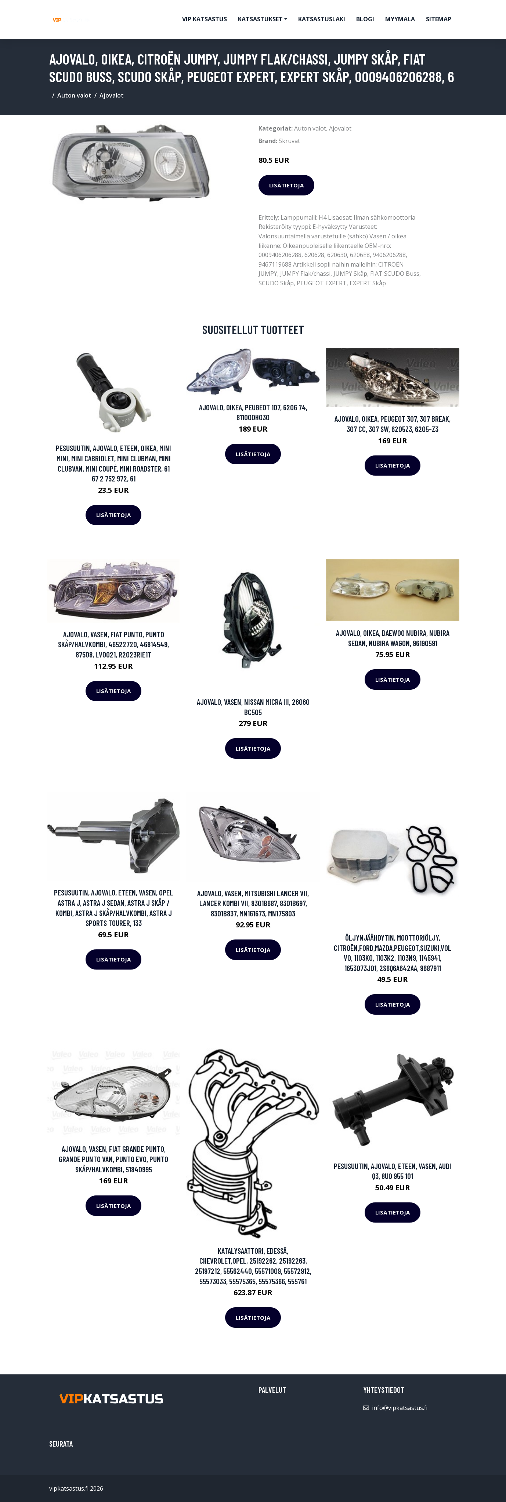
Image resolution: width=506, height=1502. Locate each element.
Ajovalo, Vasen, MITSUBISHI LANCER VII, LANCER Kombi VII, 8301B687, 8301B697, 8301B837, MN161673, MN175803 (253, 903)
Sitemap (438, 19)
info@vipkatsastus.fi (399, 1408)
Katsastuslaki (321, 19)
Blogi (365, 19)
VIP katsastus (204, 19)
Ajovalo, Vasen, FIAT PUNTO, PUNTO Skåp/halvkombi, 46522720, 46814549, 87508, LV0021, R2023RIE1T (113, 644)
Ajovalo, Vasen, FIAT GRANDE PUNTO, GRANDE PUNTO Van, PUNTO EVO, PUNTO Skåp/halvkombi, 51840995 (113, 1158)
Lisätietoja (286, 185)
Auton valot (74, 95)
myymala (400, 19)
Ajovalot (112, 95)
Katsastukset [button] (260, 19)
